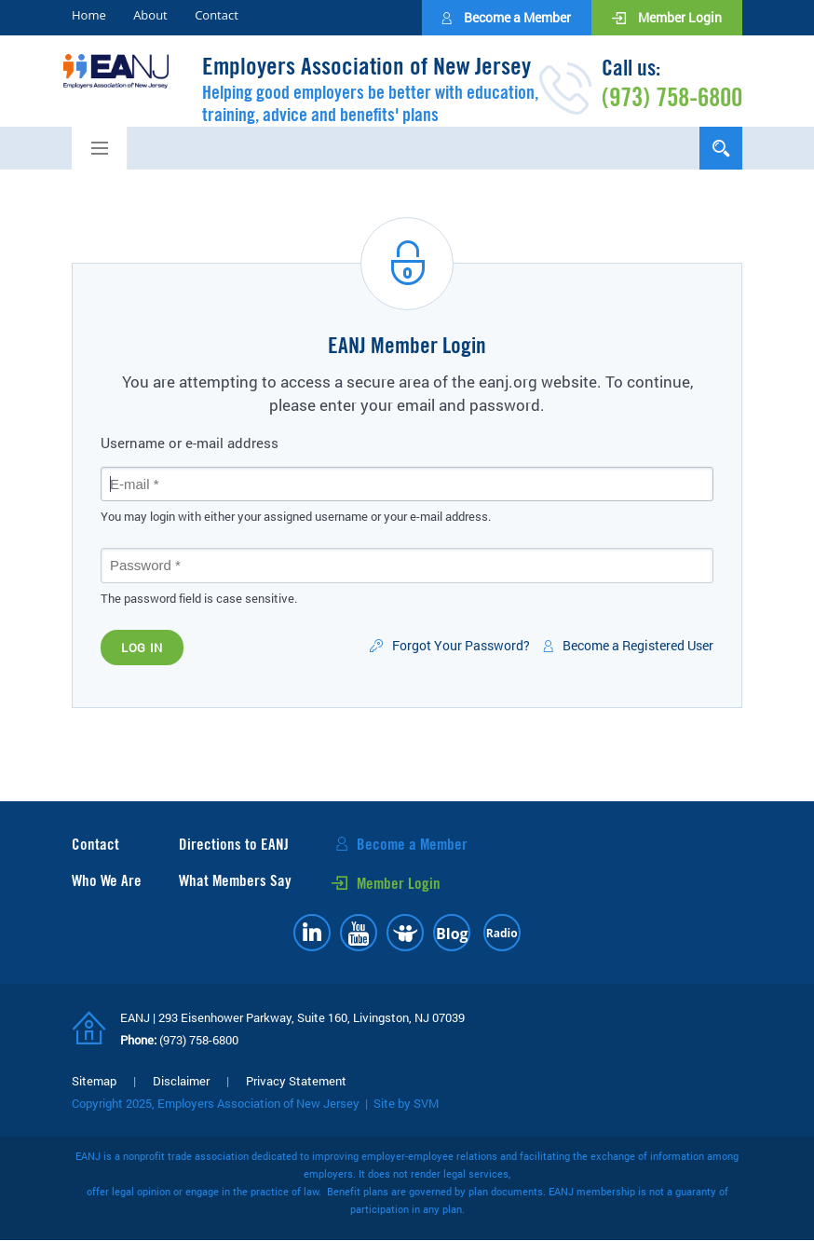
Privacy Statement (296, 1080)
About (150, 15)
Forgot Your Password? (461, 645)
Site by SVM (406, 1103)
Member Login (678, 17)
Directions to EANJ (234, 844)
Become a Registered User (638, 645)
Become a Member (516, 17)
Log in (142, 647)
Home (89, 15)
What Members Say (235, 881)
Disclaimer (181, 1080)
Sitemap (94, 1080)
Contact (216, 15)
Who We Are (107, 881)
